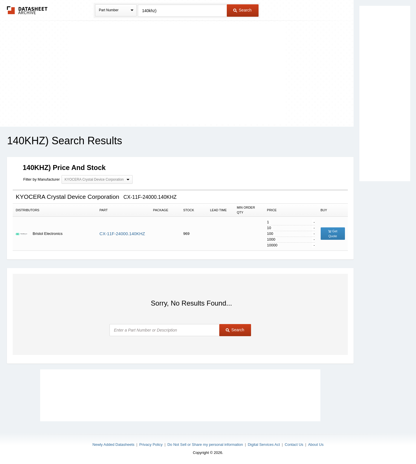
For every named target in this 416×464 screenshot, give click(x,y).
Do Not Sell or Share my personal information (205, 444)
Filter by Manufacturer (41, 179)
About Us (315, 444)
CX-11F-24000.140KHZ (122, 233)
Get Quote (332, 233)
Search (242, 10)
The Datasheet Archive (27, 10)
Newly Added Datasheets (113, 444)
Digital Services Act (264, 444)
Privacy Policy (151, 444)
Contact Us (294, 444)
